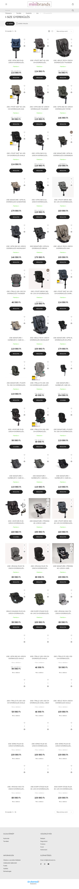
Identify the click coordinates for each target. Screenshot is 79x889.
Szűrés (11, 26)
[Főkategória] (8, 16)
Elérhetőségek (7, 874)
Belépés (42, 841)
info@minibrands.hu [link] (49, 863)
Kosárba (63, 403)
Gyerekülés (29, 16)
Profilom (42, 847)
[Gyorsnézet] (24, 45)
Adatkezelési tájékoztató (10, 866)
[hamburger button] (6, 4)
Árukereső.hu (33, 886)
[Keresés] (39, 10)
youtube (48, 867)
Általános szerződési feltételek (12, 863)
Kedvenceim (43, 852)
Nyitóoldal (6, 841)
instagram (45, 867)
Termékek (18, 16)
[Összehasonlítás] (24, 48)
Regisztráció (43, 844)
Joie (37, 16)
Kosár (42, 850)
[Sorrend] (64, 34)
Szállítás (5, 871)
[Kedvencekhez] (24, 42)
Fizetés (5, 868)
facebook (41, 867)
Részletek (16, 80)
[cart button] (73, 4)
